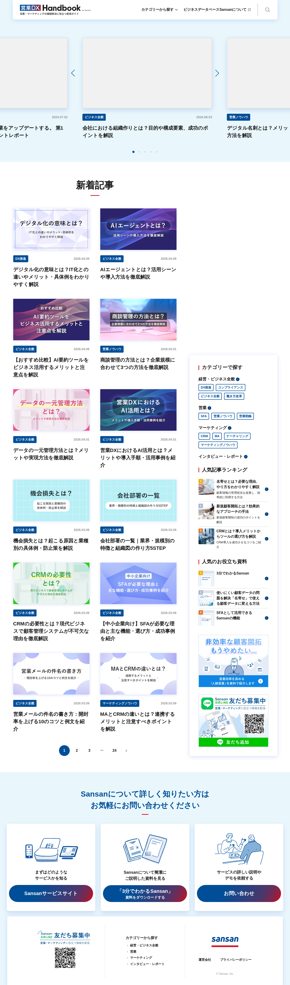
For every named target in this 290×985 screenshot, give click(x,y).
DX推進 (206, 387)
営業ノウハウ (223, 416)
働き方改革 (234, 396)
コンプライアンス (230, 387)
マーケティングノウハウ (218, 445)
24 (115, 750)
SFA (204, 416)
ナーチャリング (237, 436)
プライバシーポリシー (235, 959)
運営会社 (204, 959)
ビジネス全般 (210, 396)
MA (217, 436)
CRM (204, 436)
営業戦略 (245, 416)
